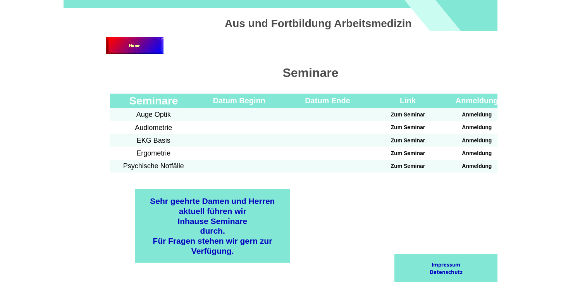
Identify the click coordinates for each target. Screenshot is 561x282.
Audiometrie (153, 128)
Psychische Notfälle (153, 166)
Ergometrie (153, 153)
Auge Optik (153, 114)
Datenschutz (446, 271)
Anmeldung (477, 114)
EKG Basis (153, 140)
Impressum (446, 264)
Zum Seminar (408, 114)
